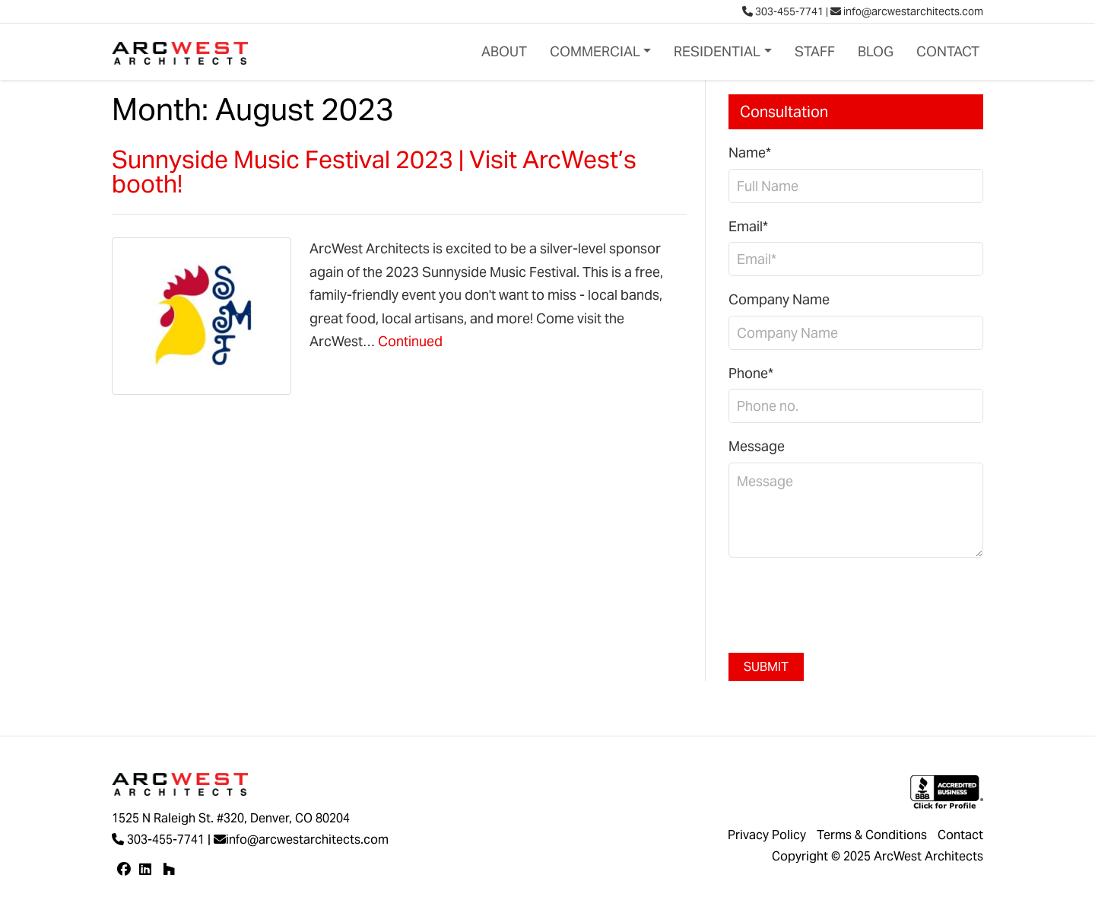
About (504, 51)
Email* (748, 226)
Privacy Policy (767, 835)
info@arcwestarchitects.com (906, 11)
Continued (410, 341)
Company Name (779, 299)
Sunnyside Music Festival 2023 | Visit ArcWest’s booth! (374, 171)
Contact (947, 51)
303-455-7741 (783, 11)
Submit (766, 667)
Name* (749, 152)
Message (756, 446)
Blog (875, 51)
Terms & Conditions (872, 835)
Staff (815, 51)
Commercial (595, 51)
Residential (717, 51)
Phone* (750, 373)
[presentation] (844, 599)
